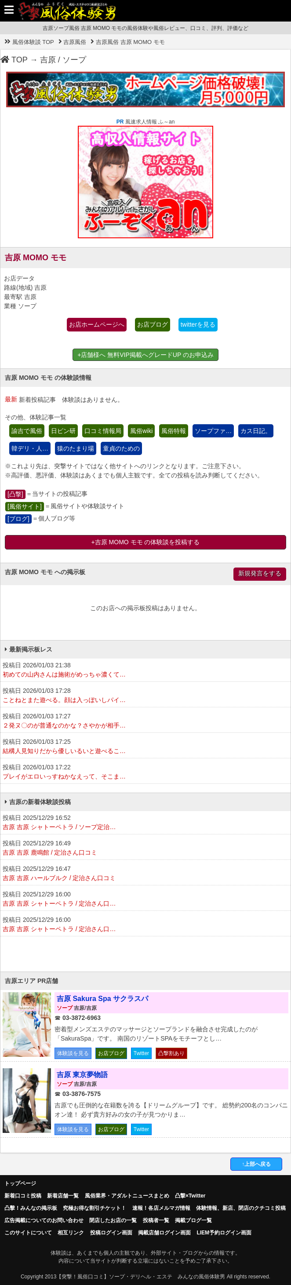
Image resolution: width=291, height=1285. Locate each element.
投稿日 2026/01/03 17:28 (145, 696)
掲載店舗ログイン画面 (164, 1233)
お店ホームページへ (96, 324)
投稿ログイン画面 (111, 1233)
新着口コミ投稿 (22, 1196)
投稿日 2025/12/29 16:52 (145, 823)
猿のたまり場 (75, 448)
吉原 (48, 59)
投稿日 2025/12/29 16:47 (145, 874)
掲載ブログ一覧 (193, 1220)
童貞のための (121, 448)
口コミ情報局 (102, 430)
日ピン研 (63, 430)
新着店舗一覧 (63, 1196)
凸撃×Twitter (190, 1196)
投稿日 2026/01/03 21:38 (145, 670)
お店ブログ (152, 324)
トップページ (20, 1183)
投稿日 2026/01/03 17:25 (145, 747)
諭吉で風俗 (26, 430)
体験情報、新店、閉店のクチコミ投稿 (241, 1208)
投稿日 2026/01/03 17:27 (145, 721)
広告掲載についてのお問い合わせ (44, 1220)
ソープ (74, 59)
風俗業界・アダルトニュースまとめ (127, 1196)
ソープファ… (213, 430)
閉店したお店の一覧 (113, 1220)
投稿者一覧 (156, 1220)
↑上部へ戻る (256, 1164)
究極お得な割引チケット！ (94, 1208)
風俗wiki (141, 430)
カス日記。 (255, 430)
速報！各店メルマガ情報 (161, 1208)
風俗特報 (173, 430)
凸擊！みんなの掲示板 (30, 1208)
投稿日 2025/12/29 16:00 (145, 899)
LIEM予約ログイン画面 (223, 1233)
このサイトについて (28, 1233)
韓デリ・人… (29, 448)
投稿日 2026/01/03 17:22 (145, 772)
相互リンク (71, 1233)
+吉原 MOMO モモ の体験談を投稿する (145, 542)
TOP (14, 59)
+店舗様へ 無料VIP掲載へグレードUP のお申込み (145, 354)
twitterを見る (198, 324)
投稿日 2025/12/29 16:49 (145, 848)
